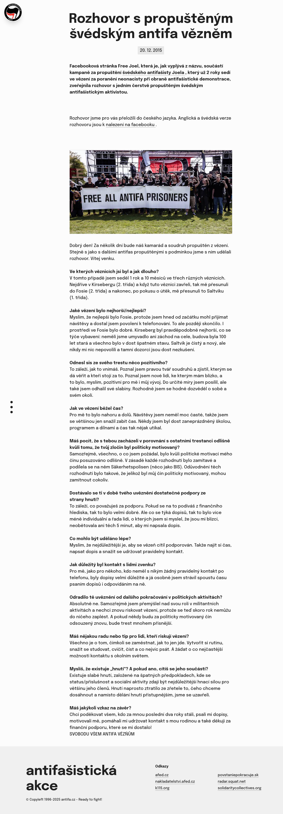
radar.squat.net (232, 782)
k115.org (162, 788)
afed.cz (161, 775)
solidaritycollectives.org (239, 788)
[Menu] (11, 407)
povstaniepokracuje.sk (238, 775)
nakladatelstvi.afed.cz (175, 782)
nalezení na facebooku (131, 125)
